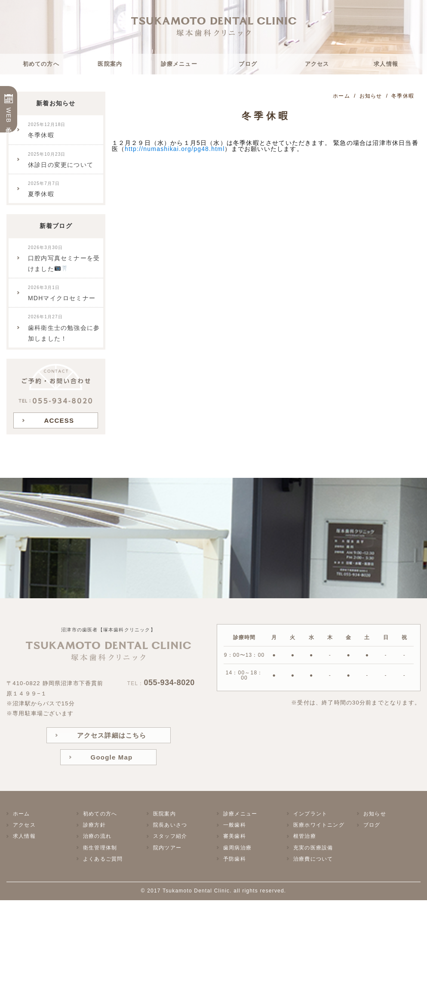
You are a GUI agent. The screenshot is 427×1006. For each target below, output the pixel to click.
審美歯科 (234, 836)
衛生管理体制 (100, 848)
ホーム (21, 814)
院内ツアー (167, 848)
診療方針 (94, 825)
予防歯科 (234, 859)
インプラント (310, 814)
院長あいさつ (170, 825)
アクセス (317, 64)
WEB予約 (8, 116)
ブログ (248, 64)
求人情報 (386, 64)
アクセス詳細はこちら (112, 735)
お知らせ (374, 814)
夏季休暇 (44, 189)
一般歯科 (234, 825)
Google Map (112, 757)
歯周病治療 (237, 848)
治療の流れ (97, 836)
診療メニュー (179, 64)
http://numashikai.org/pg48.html (175, 148)
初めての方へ (41, 64)
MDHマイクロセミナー (61, 293)
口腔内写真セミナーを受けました (64, 258)
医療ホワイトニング (318, 825)
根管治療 (304, 836)
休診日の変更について (60, 160)
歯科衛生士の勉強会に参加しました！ (64, 327)
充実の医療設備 (313, 848)
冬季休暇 (47, 130)
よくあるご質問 (103, 859)
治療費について (313, 859)
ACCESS (59, 420)
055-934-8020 (169, 682)
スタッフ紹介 (170, 836)
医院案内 (110, 64)
